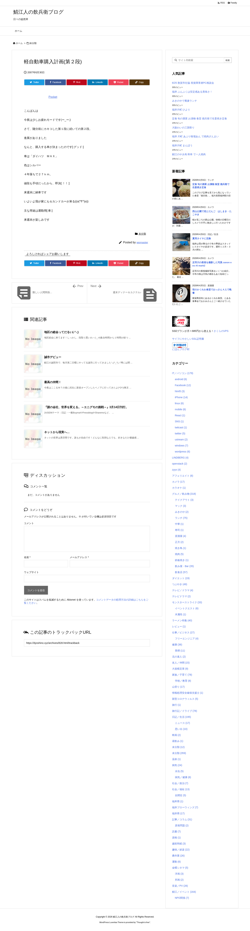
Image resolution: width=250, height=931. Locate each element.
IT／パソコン (182, 373)
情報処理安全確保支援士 (187, 692)
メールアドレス (79, 557)
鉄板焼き (182, 560)
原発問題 (182, 825)
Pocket (53, 96)
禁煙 (180, 650)
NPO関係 (182, 897)
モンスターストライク (187, 602)
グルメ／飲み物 (184, 493)
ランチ (181, 517)
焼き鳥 (180, 548)
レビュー (179, 626)
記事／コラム (182, 819)
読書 (176, 831)
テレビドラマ (181, 596)
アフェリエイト (182, 475)
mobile (180, 409)
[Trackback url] (87, 643)
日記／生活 (181, 716)
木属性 (180, 614)
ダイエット (181, 578)
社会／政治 (180, 783)
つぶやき (179, 584)
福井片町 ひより (181, 109)
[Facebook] (55, 82)
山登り (178, 686)
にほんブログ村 (180, 349)
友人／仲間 (181, 662)
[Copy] (139, 82)
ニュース (182, 723)
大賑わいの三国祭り (183, 127)
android (181, 379)
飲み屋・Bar (184, 566)
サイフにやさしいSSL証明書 (188, 338)
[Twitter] (34, 82)
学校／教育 (183, 680)
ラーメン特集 (182, 620)
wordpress (182, 451)
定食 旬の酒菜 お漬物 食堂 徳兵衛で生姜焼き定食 (199, 118)
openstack (179, 463)
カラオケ (179, 487)
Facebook (183, 385)
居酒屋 (180, 536)
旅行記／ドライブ (184, 710)
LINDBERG (180, 457)
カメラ (178, 481)
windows (181, 445)
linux (179, 403)
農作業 (178, 855)
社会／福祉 (181, 789)
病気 (177, 765)
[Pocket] (118, 82)
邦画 (179, 879)
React (180, 415)
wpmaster (142, 242)
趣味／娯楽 (181, 849)
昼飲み (177, 741)
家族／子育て (182, 674)
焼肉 (179, 554)
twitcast (181, 427)
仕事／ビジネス (183, 632)
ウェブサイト (31, 572)
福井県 (178, 813)
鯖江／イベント (184, 891)
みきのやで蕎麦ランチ (184, 100)
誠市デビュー (52, 357)
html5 (180, 391)
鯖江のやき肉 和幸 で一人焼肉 (189, 154)
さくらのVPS (221, 331)
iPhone (181, 397)
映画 (176, 735)
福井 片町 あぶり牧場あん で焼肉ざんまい (195, 136)
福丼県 (177, 801)
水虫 (179, 771)
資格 (176, 837)
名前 (27, 557)
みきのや (182, 511)
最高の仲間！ (52, 382)
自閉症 (180, 795)
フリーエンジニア (187, 638)
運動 (176, 861)
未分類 (33, 43)
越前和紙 (179, 843)
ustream (181, 439)
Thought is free (143, 922)
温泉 (176, 759)
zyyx (176, 469)
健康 (177, 644)
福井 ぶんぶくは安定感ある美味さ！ (192, 91)
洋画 (179, 873)
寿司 (179, 530)
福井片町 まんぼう (182, 145)
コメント (29, 523)
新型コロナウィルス (185, 698)
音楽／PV (180, 885)
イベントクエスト (187, 608)
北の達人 (179, 656)
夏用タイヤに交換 (201, 238)
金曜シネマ (180, 867)
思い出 (181, 729)
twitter (180, 433)
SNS (179, 421)
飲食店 (181, 572)
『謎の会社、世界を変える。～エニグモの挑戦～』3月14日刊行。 (86, 407)
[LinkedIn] (97, 82)
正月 (179, 542)
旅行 (176, 704)
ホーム (19, 43)
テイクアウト (184, 499)
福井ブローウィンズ (185, 807)
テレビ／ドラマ (182, 590)
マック (180, 505)
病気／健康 (183, 777)
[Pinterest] (77, 82)
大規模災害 (180, 668)
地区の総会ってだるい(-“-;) (61, 332)
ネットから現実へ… (57, 432)
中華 (179, 524)
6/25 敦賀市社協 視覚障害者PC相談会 (193, 82)
